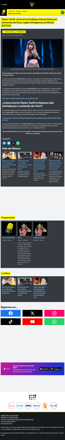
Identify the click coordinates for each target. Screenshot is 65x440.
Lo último (5, 273)
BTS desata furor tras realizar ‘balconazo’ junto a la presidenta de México (25, 161)
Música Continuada (14, 13)
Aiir (3, 435)
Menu (4, 4)
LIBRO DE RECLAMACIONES (9, 415)
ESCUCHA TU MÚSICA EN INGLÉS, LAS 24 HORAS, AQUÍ (20, 98)
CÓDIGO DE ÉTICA (7, 423)
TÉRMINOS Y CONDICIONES (9, 417)
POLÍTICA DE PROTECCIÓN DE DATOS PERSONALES (17, 419)
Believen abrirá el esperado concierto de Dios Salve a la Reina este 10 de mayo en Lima (56, 161)
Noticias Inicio (9, 31)
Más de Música (21, 31)
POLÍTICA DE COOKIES (8, 421)
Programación (8, 217)
